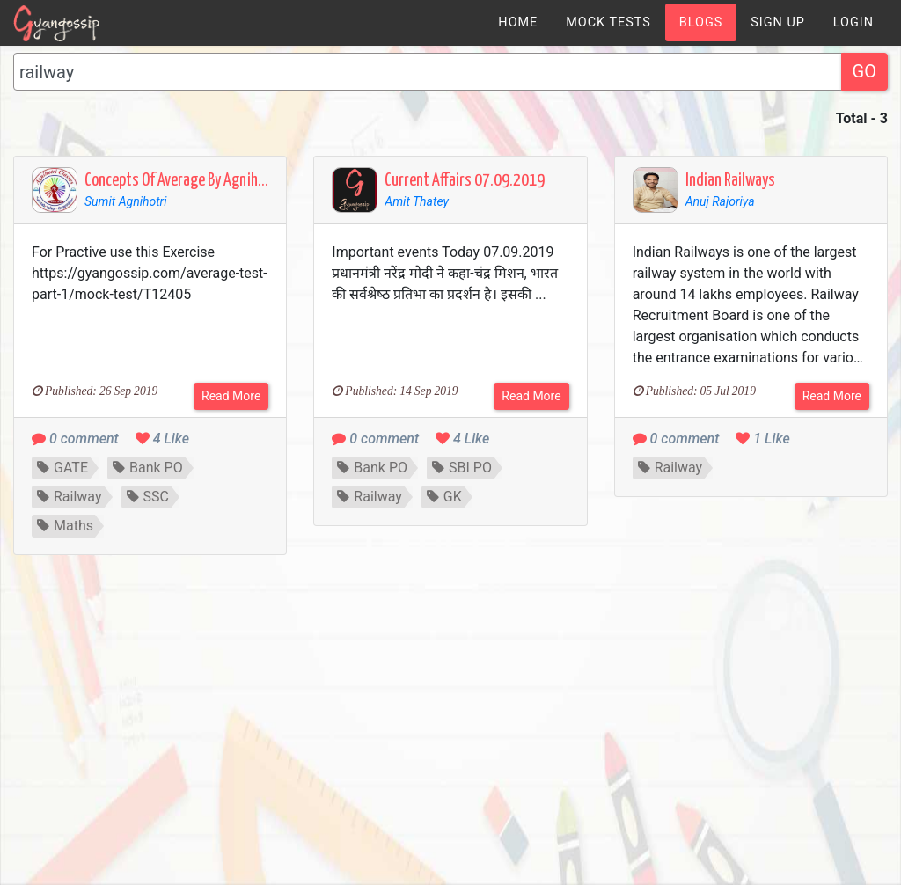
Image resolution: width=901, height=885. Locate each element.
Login (853, 22)
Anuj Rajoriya (720, 201)
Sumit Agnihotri (125, 201)
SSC (148, 496)
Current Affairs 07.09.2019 (465, 180)
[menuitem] (518, 22)
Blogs (701, 22)
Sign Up (778, 22)
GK (444, 496)
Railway (69, 496)
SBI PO (462, 467)
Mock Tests (608, 22)
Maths (65, 525)
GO (864, 71)
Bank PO (148, 467)
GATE (62, 467)
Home (518, 22)
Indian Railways (730, 180)
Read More (230, 396)
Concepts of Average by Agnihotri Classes (206, 180)
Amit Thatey (417, 201)
